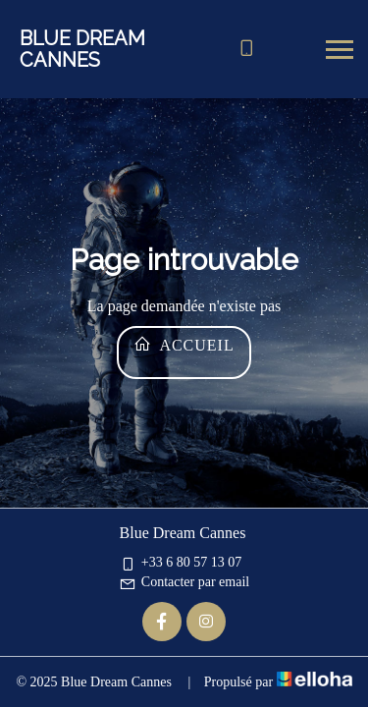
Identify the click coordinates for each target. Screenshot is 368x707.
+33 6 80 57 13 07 (180, 562)
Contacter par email (184, 581)
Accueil (183, 344)
